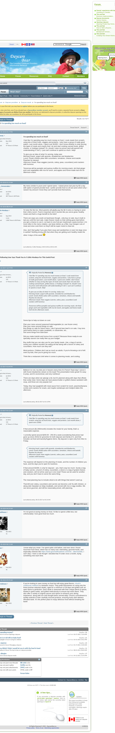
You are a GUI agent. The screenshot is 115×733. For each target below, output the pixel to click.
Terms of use (39, 728)
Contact (66, 76)
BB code (23, 663)
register (24, 106)
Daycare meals (26, 102)
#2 (86, 182)
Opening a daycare (102, 22)
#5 (86, 366)
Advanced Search (80, 96)
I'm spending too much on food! (13, 123)
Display (83, 127)
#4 (86, 268)
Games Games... (102, 20)
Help (84, 88)
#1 (86, 132)
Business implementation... (105, 16)
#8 (86, 544)
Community (24, 96)
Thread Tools (74, 127)
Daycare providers (11, 102)
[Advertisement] (103, 112)
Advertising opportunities (52, 728)
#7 (86, 508)
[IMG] (22, 667)
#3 (86, 206)
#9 (86, 580)
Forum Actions (35, 96)
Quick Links (47, 96)
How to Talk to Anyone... (104, 28)
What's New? (15, 92)
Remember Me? (71, 88)
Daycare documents (102, 18)
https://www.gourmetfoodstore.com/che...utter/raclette (62, 552)
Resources (33, 76)
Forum (18, 76)
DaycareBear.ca (72, 680)
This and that (100, 14)
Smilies (22, 665)
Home (2, 76)
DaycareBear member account (38, 110)
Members (81, 76)
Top (86, 680)
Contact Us (62, 680)
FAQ (50, 76)
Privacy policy (30, 728)
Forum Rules (24, 673)
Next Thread (48, 623)
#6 (86, 410)
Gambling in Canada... (103, 12)
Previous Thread (36, 623)
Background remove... (103, 31)
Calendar (16, 96)
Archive (81, 680)
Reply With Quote (80, 178)
